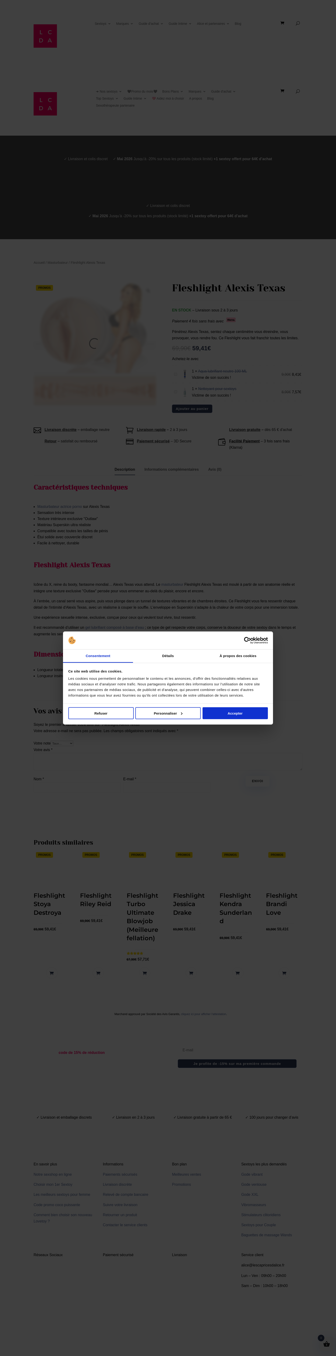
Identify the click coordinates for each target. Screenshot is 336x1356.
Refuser (101, 713)
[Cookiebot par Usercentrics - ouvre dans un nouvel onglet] (247, 640)
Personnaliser (168, 713)
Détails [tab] (168, 656)
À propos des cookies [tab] (238, 656)
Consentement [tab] (98, 656)
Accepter (235, 713)
